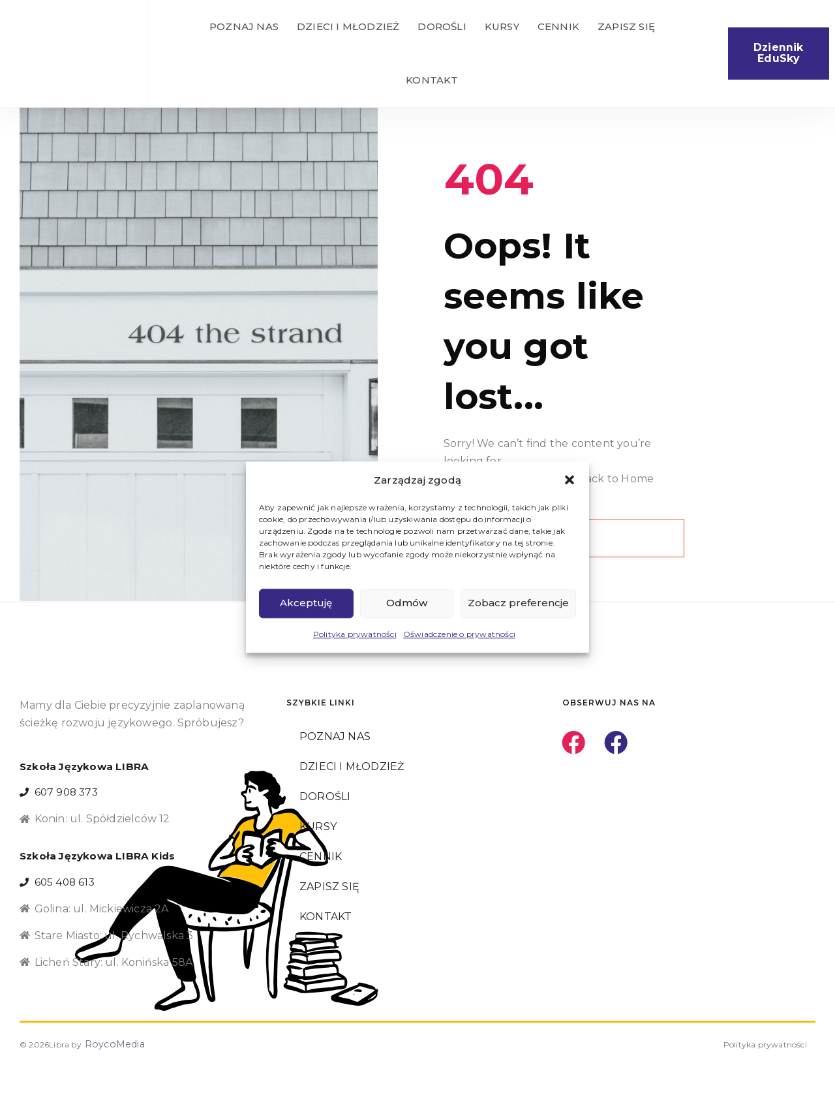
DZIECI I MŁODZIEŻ (348, 26)
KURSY (502, 26)
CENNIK (558, 26)
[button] (569, 479)
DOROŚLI (442, 26)
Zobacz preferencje (518, 603)
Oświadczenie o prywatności (459, 634)
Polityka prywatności (355, 634)
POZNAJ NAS (244, 26)
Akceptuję (306, 603)
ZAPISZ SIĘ (626, 26)
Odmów (406, 603)
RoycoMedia (108, 1091)
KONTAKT (432, 80)
